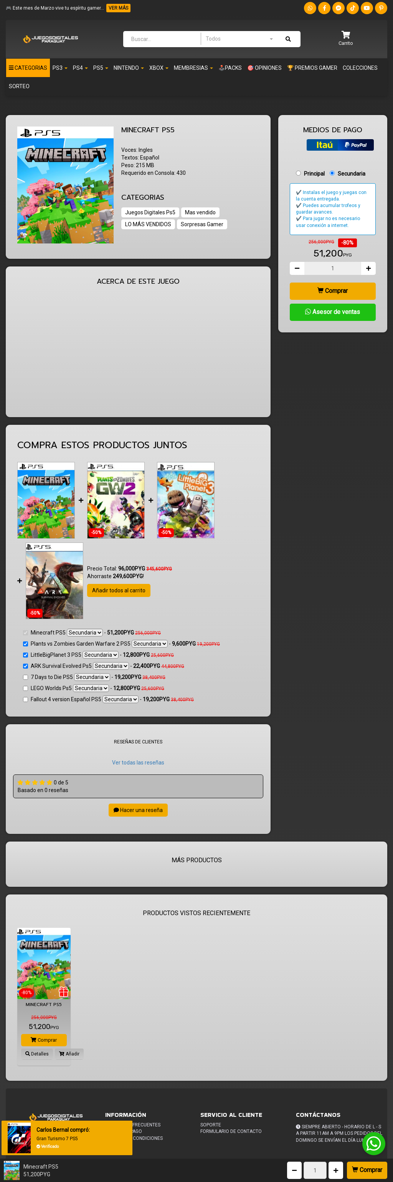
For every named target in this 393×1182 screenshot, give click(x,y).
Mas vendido (200, 212)
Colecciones (360, 68)
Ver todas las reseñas (138, 763)
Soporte (210, 1125)
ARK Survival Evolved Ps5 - (103, 666)
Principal (314, 174)
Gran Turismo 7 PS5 (57, 1138)
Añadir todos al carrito (118, 590)
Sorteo (19, 86)
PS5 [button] (100, 68)
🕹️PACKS (230, 68)
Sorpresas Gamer (202, 224)
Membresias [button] (193, 68)
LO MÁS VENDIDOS (148, 224)
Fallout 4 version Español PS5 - (108, 699)
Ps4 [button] (80, 68)
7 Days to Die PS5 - (94, 677)
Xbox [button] (158, 68)
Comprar (367, 1170)
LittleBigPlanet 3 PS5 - (98, 655)
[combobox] (239, 39)
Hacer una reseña (138, 810)
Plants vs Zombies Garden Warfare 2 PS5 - (121, 644)
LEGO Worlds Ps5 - (93, 688)
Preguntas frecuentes (132, 1125)
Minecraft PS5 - (92, 632)
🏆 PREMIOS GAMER (312, 68)
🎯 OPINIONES (264, 68)
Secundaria (351, 174)
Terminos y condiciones (134, 1138)
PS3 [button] (60, 68)
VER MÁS (118, 8)
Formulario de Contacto (231, 1131)
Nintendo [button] (129, 68)
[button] (346, 39)
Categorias (28, 68)
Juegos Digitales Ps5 (150, 212)
